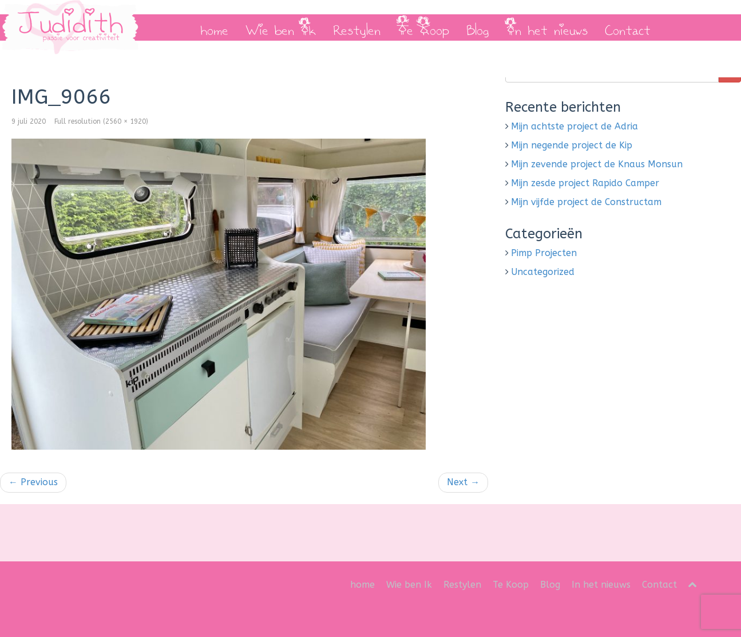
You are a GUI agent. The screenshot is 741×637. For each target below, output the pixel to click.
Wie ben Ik (280, 27)
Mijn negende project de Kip (571, 145)
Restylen (357, 27)
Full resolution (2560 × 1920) (101, 121)
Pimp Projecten (544, 252)
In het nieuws (547, 27)
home (214, 27)
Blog (477, 27)
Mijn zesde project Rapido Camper (585, 183)
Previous (33, 482)
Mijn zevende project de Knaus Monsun (597, 164)
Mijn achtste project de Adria (574, 126)
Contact (628, 27)
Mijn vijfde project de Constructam (586, 201)
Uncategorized (542, 271)
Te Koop (423, 27)
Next (463, 482)
